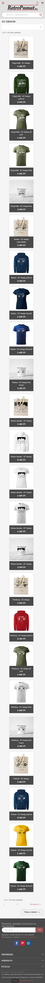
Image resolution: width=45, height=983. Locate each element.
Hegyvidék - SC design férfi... (21, 170)
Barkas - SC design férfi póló (21, 349)
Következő (35, 904)
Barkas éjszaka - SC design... (21, 421)
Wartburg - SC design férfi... (21, 707)
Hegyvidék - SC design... (21, 63)
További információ (27, 980)
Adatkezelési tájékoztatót (29, 937)
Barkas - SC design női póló (21, 314)
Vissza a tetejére (32, 912)
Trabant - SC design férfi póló (21, 886)
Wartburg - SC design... (21, 600)
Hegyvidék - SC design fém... (21, 206)
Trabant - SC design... (21, 779)
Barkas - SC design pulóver (21, 278)
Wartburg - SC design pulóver (21, 636)
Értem (15, 981)
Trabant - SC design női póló (21, 850)
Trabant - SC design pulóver (21, 815)
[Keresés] (22, 14)
